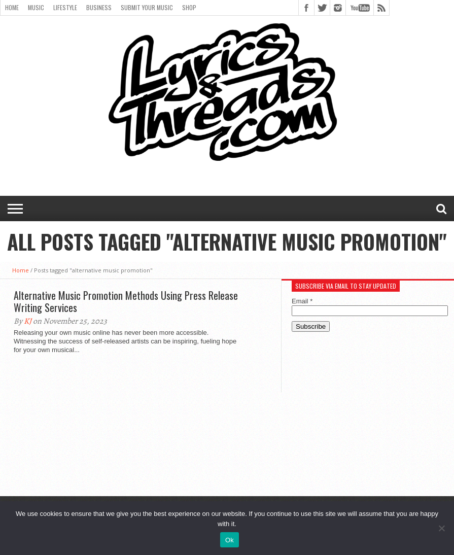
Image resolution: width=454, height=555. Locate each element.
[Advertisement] (368, 420)
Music (36, 7)
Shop (189, 7)
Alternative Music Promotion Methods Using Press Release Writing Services (126, 301)
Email (302, 301)
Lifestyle (65, 7)
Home (12, 7)
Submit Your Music (147, 7)
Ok (229, 540)
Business (99, 7)
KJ (27, 321)
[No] (441, 528)
